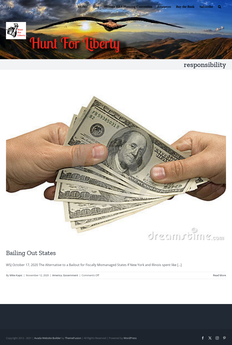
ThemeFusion (73, 338)
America (57, 275)
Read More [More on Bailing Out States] (219, 275)
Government (70, 275)
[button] (219, 6)
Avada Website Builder (47, 338)
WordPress (130, 338)
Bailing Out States (31, 253)
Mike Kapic (16, 275)
